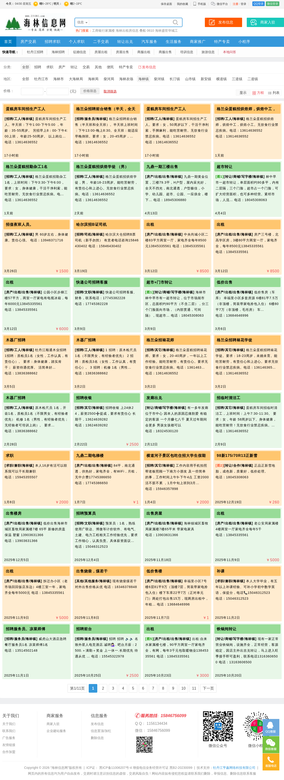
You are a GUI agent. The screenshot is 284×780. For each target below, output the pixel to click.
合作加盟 (8, 752)
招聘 (37, 67)
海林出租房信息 (127, 30)
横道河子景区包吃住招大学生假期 (176, 456)
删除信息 (97, 738)
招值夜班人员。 (20, 224)
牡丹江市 (41, 79)
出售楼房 (14, 513)
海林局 (93, 79)
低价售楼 (154, 571)
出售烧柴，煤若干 (92, 571)
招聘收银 (84, 398)
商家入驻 (53, 724)
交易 (86, 67)
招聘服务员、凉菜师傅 (25, 629)
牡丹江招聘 (35, 52)
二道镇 (252, 79)
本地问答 (229, 52)
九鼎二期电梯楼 (90, 456)
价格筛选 (89, 91)
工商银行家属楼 (103, 30)
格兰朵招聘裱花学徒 (234, 340)
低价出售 (225, 282)
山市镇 (190, 79)
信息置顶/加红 (101, 731)
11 (194, 688)
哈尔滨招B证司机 (91, 224)
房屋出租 (101, 52)
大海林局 (76, 79)
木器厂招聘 (16, 340)
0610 (150, 30)
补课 (221, 571)
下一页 (208, 688)
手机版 (199, 4)
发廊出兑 (154, 398)
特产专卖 (222, 42)
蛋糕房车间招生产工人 (25, 109)
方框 (260, 93)
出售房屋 (154, 513)
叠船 (142, 30)
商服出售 (165, 52)
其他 (98, 67)
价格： (8, 91)
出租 (150, 224)
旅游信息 (208, 52)
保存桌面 (166, 4)
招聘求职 (53, 42)
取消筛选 (110, 91)
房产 (61, 67)
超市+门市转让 (159, 282)
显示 (243, 93)
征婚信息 (79, 52)
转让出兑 (125, 42)
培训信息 (186, 52)
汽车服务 (149, 42)
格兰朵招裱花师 (160, 340)
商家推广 (198, 42)
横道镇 (221, 79)
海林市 (58, 79)
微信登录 (272, 3)
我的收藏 (182, 4)
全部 (25, 67)
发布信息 (149, 67)
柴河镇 (159, 79)
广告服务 (8, 738)
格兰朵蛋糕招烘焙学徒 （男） (102, 167)
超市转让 (225, 167)
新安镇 (206, 79)
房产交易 (28, 42)
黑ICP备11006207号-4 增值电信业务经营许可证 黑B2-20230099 (145, 768)
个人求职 (77, 42)
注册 (235, 4)
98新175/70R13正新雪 (237, 456)
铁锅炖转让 (227, 629)
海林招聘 (58, 52)
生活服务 (174, 42)
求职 (49, 67)
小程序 (244, 42)
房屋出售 (122, 52)
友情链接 (8, 745)
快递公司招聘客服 (92, 282)
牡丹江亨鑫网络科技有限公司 (234, 768)
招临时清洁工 (228, 398)
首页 (8, 42)
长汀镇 (174, 79)
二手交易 (101, 42)
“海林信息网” (59, 768)
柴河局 (109, 79)
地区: (7, 79)
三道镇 (237, 79)
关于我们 (8, 724)
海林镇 (143, 79)
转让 (74, 67)
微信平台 (222, 4)
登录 (243, 4)
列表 (276, 93)
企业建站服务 (56, 731)
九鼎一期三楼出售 (162, 167)
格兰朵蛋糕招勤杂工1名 (27, 167)
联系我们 (8, 731)
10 (183, 688)
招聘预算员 (86, 513)
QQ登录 (259, 3)
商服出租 (143, 52)
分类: (7, 67)
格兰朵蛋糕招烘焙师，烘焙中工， (246, 109)
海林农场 (126, 79)
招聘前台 (84, 629)
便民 (110, 67)
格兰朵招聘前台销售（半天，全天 (105, 109)
